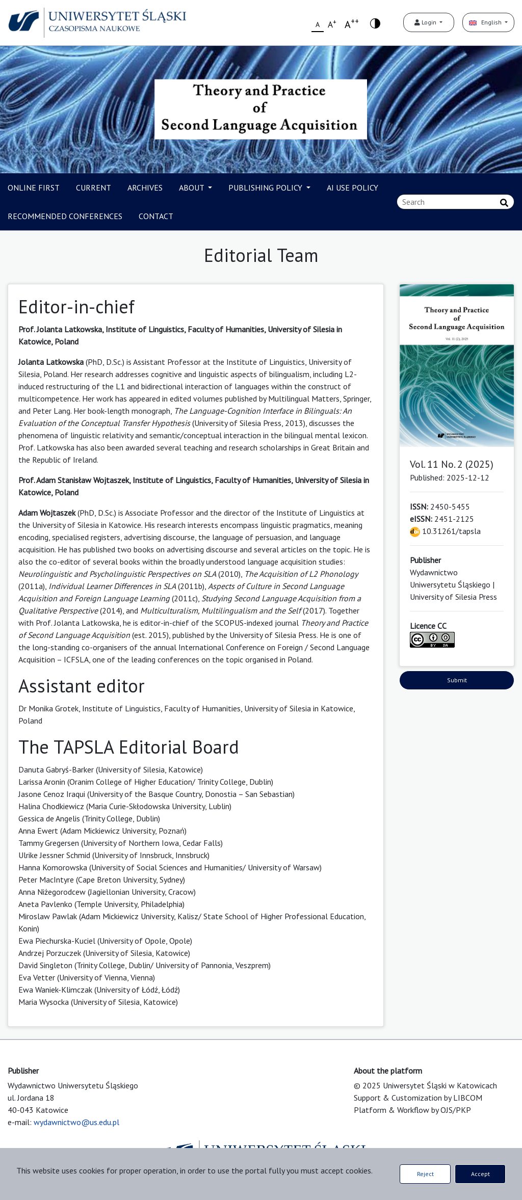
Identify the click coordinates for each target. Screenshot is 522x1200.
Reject (425, 1174)
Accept (480, 1174)
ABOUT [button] (192, 187)
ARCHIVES (145, 187)
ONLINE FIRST (34, 187)
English (486, 22)
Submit (457, 680)
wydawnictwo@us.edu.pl (76, 1122)
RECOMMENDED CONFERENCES (65, 216)
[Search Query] (455, 202)
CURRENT (93, 187)
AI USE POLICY (352, 187)
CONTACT (156, 216)
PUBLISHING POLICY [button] (266, 187)
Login (426, 22)
